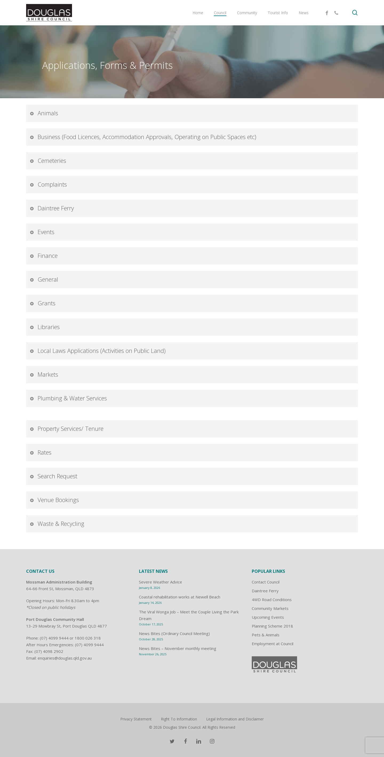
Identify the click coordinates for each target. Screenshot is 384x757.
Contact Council (265, 582)
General (44, 279)
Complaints (48, 184)
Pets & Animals (265, 634)
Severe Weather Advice (160, 582)
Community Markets (270, 608)
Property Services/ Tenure (66, 428)
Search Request (53, 476)
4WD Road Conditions (272, 599)
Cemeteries (48, 160)
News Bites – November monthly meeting (177, 648)
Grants (42, 303)
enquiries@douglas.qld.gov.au (65, 658)
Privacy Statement (136, 718)
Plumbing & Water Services (68, 398)
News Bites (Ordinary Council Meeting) (174, 633)
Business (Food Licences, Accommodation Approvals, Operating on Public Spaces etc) (143, 137)
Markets (44, 374)
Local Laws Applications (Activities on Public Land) (98, 350)
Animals (44, 113)
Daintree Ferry (52, 208)
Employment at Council (272, 643)
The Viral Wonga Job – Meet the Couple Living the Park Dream (189, 615)
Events (42, 232)
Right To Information (179, 718)
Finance (44, 255)
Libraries (45, 327)
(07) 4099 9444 (54, 638)
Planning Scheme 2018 (272, 626)
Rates (40, 452)
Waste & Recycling (57, 523)
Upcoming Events (268, 617)
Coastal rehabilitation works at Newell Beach (179, 597)
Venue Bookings (54, 500)
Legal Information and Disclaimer (235, 718)
